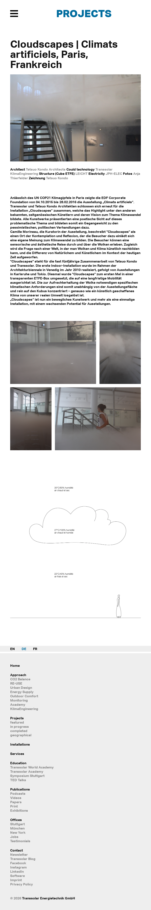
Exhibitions (19, 810)
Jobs (14, 837)
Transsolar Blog (22, 859)
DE (24, 649)
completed (18, 731)
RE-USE (16, 683)
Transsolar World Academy (32, 767)
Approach (18, 675)
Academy (17, 704)
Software (17, 876)
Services (17, 754)
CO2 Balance (20, 679)
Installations (20, 744)
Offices (16, 820)
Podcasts (17, 793)
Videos (15, 798)
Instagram (18, 867)
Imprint (16, 880)
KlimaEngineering (24, 709)
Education (18, 763)
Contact (16, 850)
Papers (16, 802)
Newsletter (19, 854)
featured (17, 722)
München (17, 828)
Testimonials (20, 841)
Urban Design (21, 687)
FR (35, 649)
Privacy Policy (21, 884)
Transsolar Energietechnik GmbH (48, 898)
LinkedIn (17, 871)
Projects (84, 13)
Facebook (18, 863)
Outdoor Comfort (24, 696)
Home (15, 665)
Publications (20, 789)
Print (14, 806)
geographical (20, 735)
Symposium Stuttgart (27, 776)
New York (17, 832)
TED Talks (18, 780)
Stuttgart (17, 824)
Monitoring (19, 700)
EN (12, 649)
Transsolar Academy (26, 771)
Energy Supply (22, 692)
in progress (19, 726)
